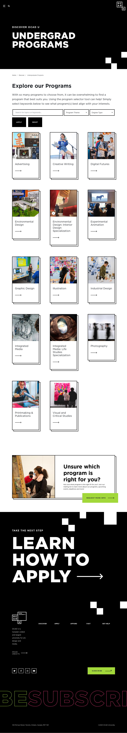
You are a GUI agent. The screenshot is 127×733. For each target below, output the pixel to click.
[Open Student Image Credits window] (19, 653)
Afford (73, 624)
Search (9, 6)
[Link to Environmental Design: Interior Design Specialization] (63, 203)
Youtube (34, 670)
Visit (88, 624)
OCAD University (121, 6)
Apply (56, 624)
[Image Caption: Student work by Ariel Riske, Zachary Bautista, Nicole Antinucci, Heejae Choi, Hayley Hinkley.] (15, 155)
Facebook (21, 670)
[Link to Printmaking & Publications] (25, 394)
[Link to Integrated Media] (25, 327)
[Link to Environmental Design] (25, 203)
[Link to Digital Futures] (101, 145)
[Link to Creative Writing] (63, 145)
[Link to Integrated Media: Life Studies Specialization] (63, 327)
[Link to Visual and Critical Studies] (63, 394)
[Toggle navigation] (4, 6)
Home (14, 86)
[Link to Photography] (101, 327)
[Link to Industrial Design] (101, 270)
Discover (21, 86)
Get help (106, 624)
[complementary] (104, 717)
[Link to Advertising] (25, 145)
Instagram (27, 670)
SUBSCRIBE (97, 671)
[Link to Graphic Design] (25, 270)
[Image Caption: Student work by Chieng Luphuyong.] (53, 213)
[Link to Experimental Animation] (101, 203)
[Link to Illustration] (63, 270)
